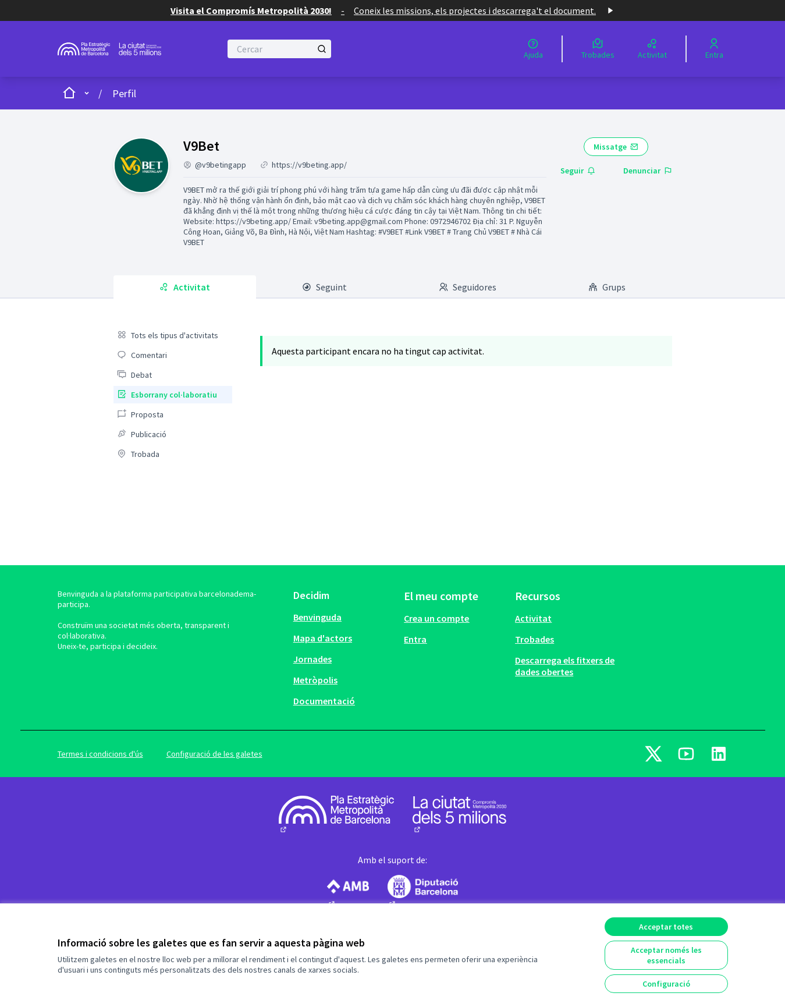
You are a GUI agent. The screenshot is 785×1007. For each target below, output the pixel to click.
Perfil (124, 93)
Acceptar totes (666, 926)
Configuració (666, 983)
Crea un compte (436, 618)
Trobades (534, 639)
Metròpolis (315, 680)
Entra (415, 639)
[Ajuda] (533, 49)
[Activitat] (652, 49)
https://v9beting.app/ (309, 164)
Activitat (533, 618)
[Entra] (714, 49)
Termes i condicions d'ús (100, 754)
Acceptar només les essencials (666, 955)
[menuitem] (172, 335)
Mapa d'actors (322, 638)
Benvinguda (317, 617)
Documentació (324, 701)
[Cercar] (280, 49)
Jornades (312, 659)
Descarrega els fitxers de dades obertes (564, 666)
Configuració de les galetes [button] (214, 754)
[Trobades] (598, 49)
